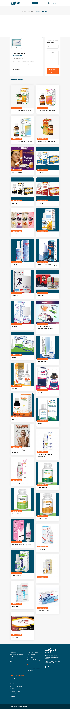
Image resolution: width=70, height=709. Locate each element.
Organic (12, 688)
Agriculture (12, 683)
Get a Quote (35, 3)
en (59, 3)
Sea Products (13, 694)
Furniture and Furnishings (16, 686)
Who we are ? (13, 652)
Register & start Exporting (33, 668)
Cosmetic (12, 681)
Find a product (31, 654)
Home (24, 11)
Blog (11, 661)
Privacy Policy (13, 664)
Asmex (15, 706)
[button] (16, 47)
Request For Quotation (33, 652)
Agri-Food (12, 678)
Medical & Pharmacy (15, 691)
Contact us (12, 658)
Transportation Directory (33, 660)
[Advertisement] (35, 26)
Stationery (12, 696)
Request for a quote (52, 71)
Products (30, 11)
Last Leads (30, 670)
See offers (30, 657)
